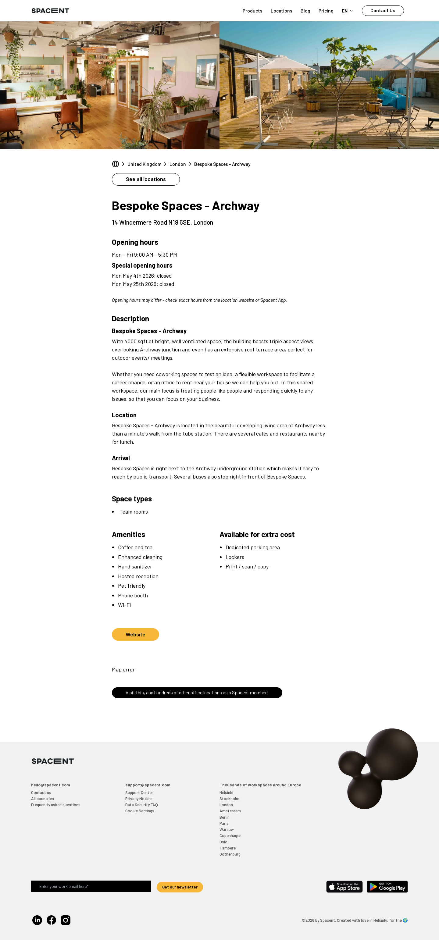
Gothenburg (230, 853)
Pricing (326, 10)
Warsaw (227, 829)
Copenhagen (230, 835)
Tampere (228, 847)
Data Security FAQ (141, 804)
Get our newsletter (180, 886)
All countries (42, 798)
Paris (224, 823)
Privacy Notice (138, 798)
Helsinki (226, 792)
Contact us (41, 792)
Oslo (223, 841)
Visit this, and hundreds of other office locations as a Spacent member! (197, 692)
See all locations (146, 179)
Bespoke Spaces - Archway (222, 164)
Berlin (225, 817)
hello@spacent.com (50, 784)
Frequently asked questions (55, 804)
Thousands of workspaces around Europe (260, 784)
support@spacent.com (147, 784)
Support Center (139, 792)
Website (135, 634)
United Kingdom (144, 164)
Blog (305, 10)
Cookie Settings (139, 810)
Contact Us (382, 10)
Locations (281, 10)
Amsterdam (230, 810)
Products (252, 10)
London (178, 164)
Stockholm (229, 798)
